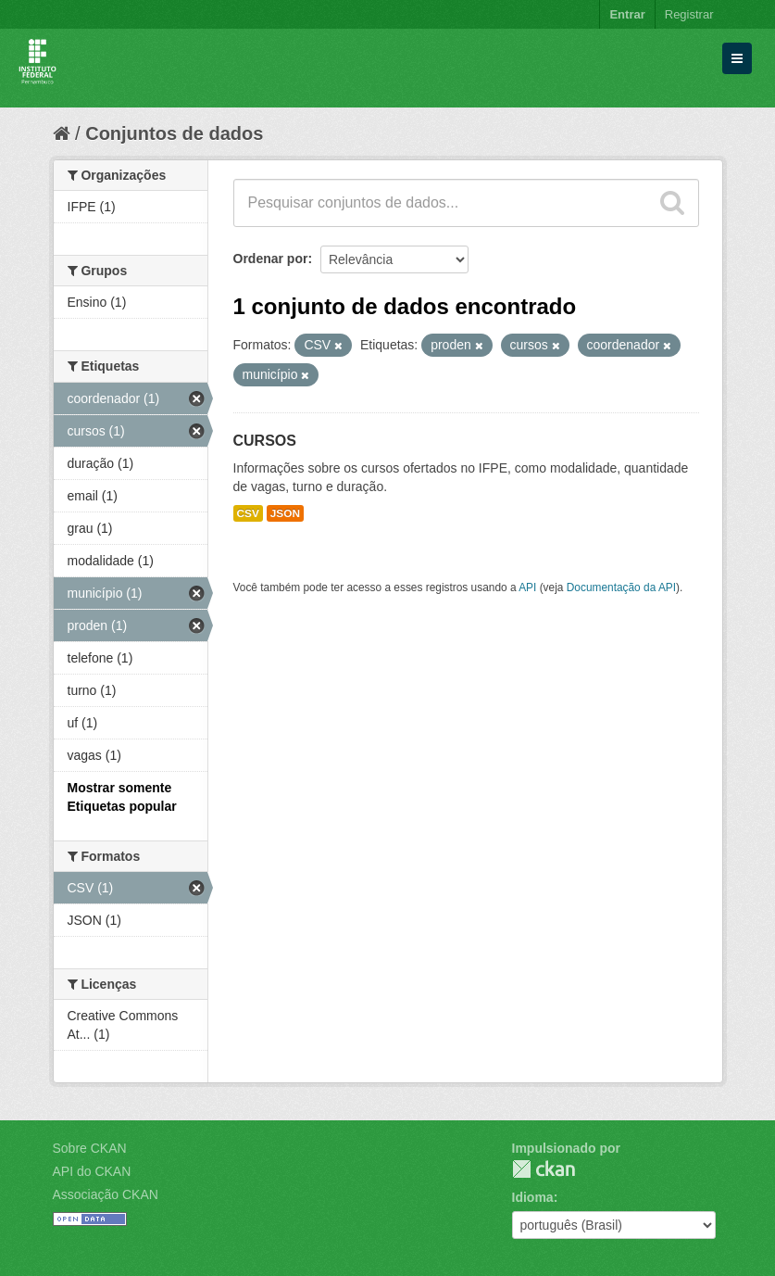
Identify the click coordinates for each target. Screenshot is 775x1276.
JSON (285, 513)
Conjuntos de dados (174, 133)
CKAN (543, 1169)
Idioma (533, 1197)
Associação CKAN (105, 1194)
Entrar (626, 14)
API (527, 587)
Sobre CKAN (90, 1148)
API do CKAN (92, 1171)
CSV (248, 513)
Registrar (689, 14)
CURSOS (264, 440)
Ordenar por (270, 258)
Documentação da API (621, 587)
